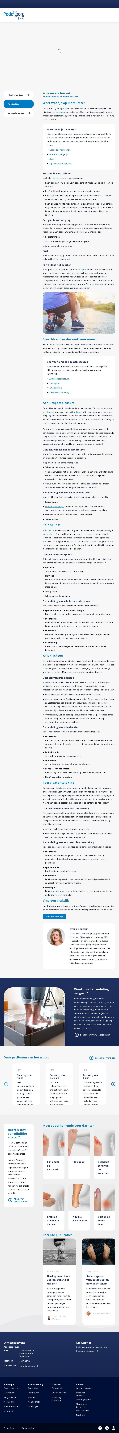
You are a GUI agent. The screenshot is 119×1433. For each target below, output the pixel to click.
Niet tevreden (82, 1410)
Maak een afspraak (80, 1394)
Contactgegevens (84, 1388)
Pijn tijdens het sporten (60, 163)
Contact (80, 1384)
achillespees (48, 412)
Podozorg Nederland (57, 1399)
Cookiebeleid (28, 1428)
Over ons (56, 1384)
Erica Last (74, 937)
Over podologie (11, 1388)
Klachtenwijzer (15, 95)
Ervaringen (9, 1411)
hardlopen (60, 112)
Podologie (9, 1384)
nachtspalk (54, 891)
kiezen (56, 178)
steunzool (94, 284)
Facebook (80, 1415)
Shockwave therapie (54, 506)
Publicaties (13, 104)
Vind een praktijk (54, 916)
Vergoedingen (10, 1397)
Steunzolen (9, 1392)
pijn (82, 269)
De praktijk (57, 1388)
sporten (64, 108)
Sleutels (31, 1397)
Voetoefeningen (16, 113)
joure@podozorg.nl (28, 1366)
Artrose (48, 699)
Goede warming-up (58, 154)
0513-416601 (25, 1361)
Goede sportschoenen (59, 150)
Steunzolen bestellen (81, 1405)
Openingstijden (83, 1399)
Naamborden (34, 1401)
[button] (31, 95)
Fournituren (33, 1392)
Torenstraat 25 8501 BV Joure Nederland (26, 1353)
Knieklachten (55, 387)
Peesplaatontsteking (59, 392)
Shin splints (54, 383)
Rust (51, 159)
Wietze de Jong (59, 1392)
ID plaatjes (33, 1406)
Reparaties (33, 1388)
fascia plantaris (63, 788)
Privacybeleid (10, 1428)
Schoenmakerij (35, 1384)
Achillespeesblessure (59, 378)
